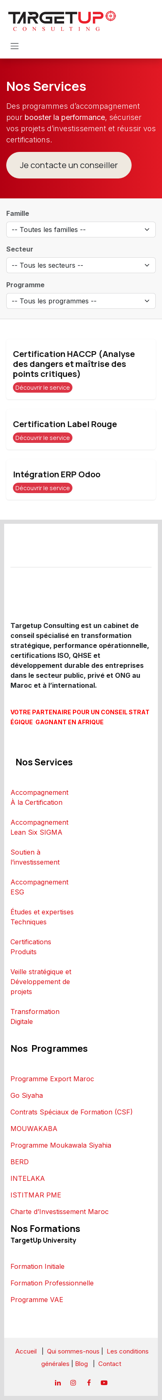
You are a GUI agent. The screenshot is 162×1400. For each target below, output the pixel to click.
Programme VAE (36, 1299)
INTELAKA (27, 1178)
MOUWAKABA (33, 1128)
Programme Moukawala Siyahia (60, 1145)
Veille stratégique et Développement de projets (40, 982)
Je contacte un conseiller (69, 165)
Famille (17, 213)
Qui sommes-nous (73, 1351)
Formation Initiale (37, 1266)
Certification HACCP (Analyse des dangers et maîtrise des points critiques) (74, 363)
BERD (19, 1162)
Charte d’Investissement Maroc (59, 1211)
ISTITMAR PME (35, 1195)
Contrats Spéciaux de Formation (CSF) (71, 1112)
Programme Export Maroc (52, 1079)
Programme (25, 285)
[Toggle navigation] (14, 45)
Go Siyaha (26, 1095)
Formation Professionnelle (52, 1283)
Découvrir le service (42, 387)
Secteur (19, 249)
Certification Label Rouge (65, 424)
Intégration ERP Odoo (56, 474)
